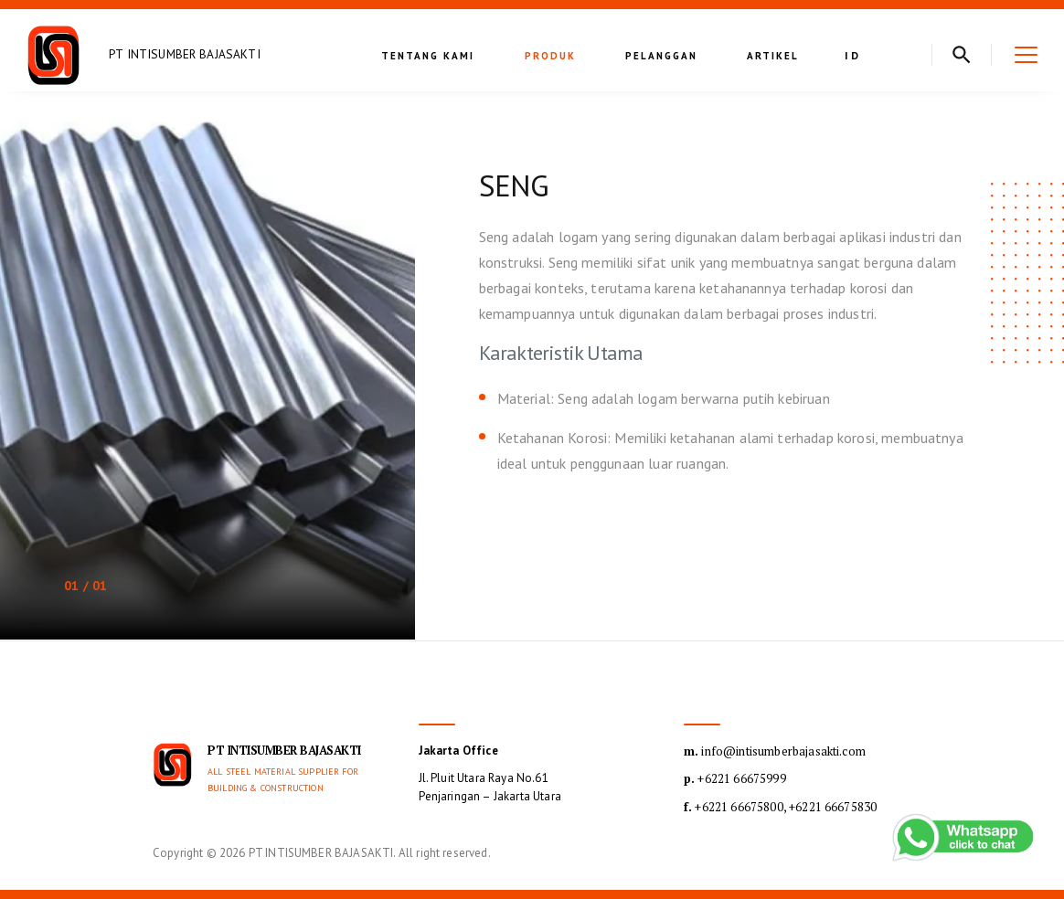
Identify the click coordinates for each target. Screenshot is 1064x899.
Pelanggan (661, 55)
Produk (550, 55)
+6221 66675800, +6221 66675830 (780, 807)
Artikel (773, 55)
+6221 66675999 (735, 778)
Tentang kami (427, 55)
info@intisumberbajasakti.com (775, 751)
